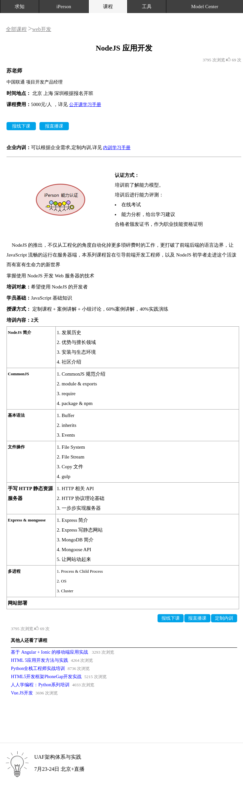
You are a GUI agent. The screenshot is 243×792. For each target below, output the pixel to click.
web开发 (41, 29)
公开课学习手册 (85, 104)
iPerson (63, 6)
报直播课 (54, 126)
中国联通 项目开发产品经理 (35, 82)
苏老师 (14, 70)
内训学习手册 (116, 147)
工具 (147, 6)
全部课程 (16, 29)
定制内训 (224, 618)
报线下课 (21, 126)
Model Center (204, 6)
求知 (19, 6)
